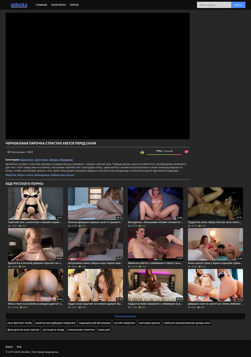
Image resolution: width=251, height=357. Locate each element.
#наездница (42, 175)
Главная (41, 4)
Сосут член (41, 159)
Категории (58, 4)
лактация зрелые (149, 322)
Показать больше (125, 316)
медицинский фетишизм (94, 322)
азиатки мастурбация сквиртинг (55, 322)
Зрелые (53, 159)
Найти (238, 5)
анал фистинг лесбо (19, 322)
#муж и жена (25, 175)
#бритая (11, 175)
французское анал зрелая (23, 329)
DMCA (9, 346)
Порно (74, 4)
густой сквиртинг (124, 322)
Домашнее (66, 159)
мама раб (104, 329)
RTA (19, 346)
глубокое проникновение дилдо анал (187, 322)
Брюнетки (27, 159)
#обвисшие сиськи (62, 175)
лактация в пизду (53, 329)
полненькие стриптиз (81, 329)
